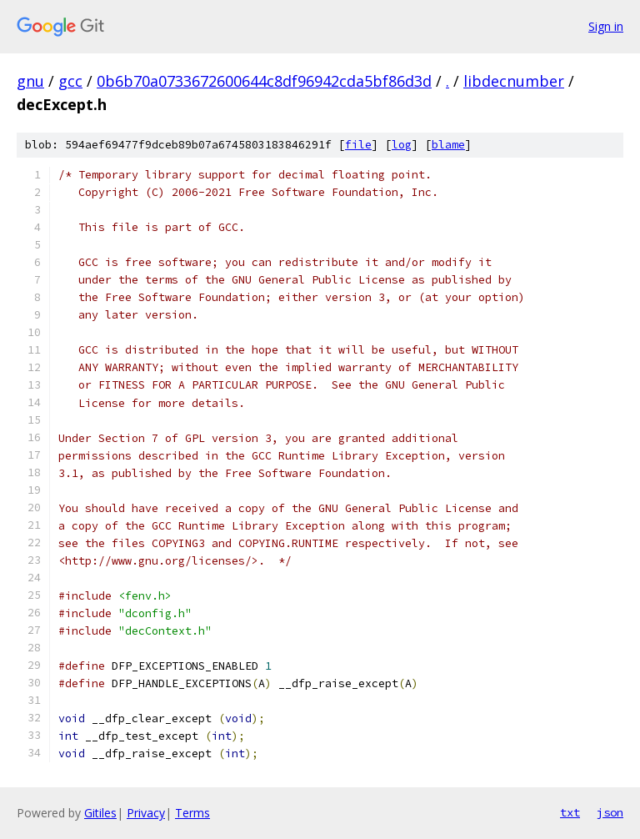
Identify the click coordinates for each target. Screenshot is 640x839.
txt (570, 812)
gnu (30, 81)
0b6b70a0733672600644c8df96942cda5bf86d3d (264, 81)
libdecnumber (513, 81)
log (402, 145)
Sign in (605, 26)
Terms (192, 813)
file (358, 145)
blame (448, 145)
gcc (70, 81)
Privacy (146, 813)
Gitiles (100, 813)
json (610, 812)
